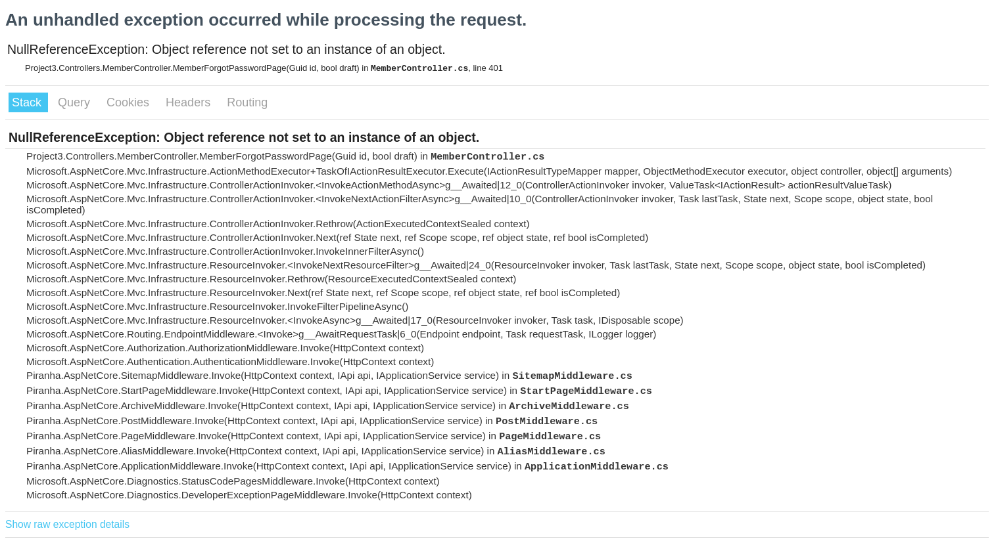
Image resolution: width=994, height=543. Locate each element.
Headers (190, 102)
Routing (247, 102)
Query (75, 102)
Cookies (129, 102)
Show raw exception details (67, 524)
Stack (28, 102)
